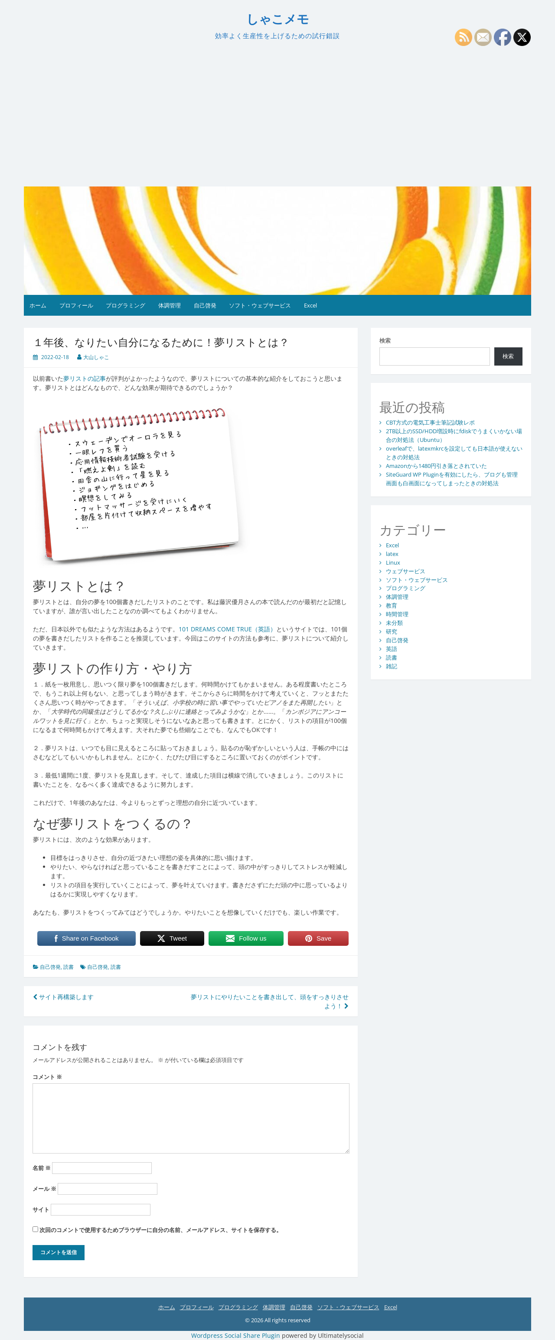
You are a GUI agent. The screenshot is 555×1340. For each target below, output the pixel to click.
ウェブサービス (405, 571)
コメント (47, 1077)
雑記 (391, 666)
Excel (310, 305)
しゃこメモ (277, 19)
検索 (385, 340)
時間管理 (397, 614)
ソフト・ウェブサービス (260, 305)
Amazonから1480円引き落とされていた (436, 466)
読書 (68, 967)
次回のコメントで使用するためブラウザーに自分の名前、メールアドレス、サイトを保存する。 (160, 1230)
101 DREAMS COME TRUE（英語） (227, 629)
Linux (393, 562)
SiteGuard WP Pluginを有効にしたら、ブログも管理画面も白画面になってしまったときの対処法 (452, 479)
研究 (391, 631)
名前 (42, 1168)
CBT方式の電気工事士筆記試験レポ (430, 422)
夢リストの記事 (84, 378)
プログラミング (125, 305)
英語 (391, 649)
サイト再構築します (63, 997)
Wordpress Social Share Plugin (236, 1335)
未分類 (394, 623)
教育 (391, 605)
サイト (41, 1209)
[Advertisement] (277, 113)
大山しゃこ (96, 357)
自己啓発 (205, 305)
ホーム (37, 305)
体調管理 (169, 305)
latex (392, 554)
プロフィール (76, 305)
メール (44, 1189)
